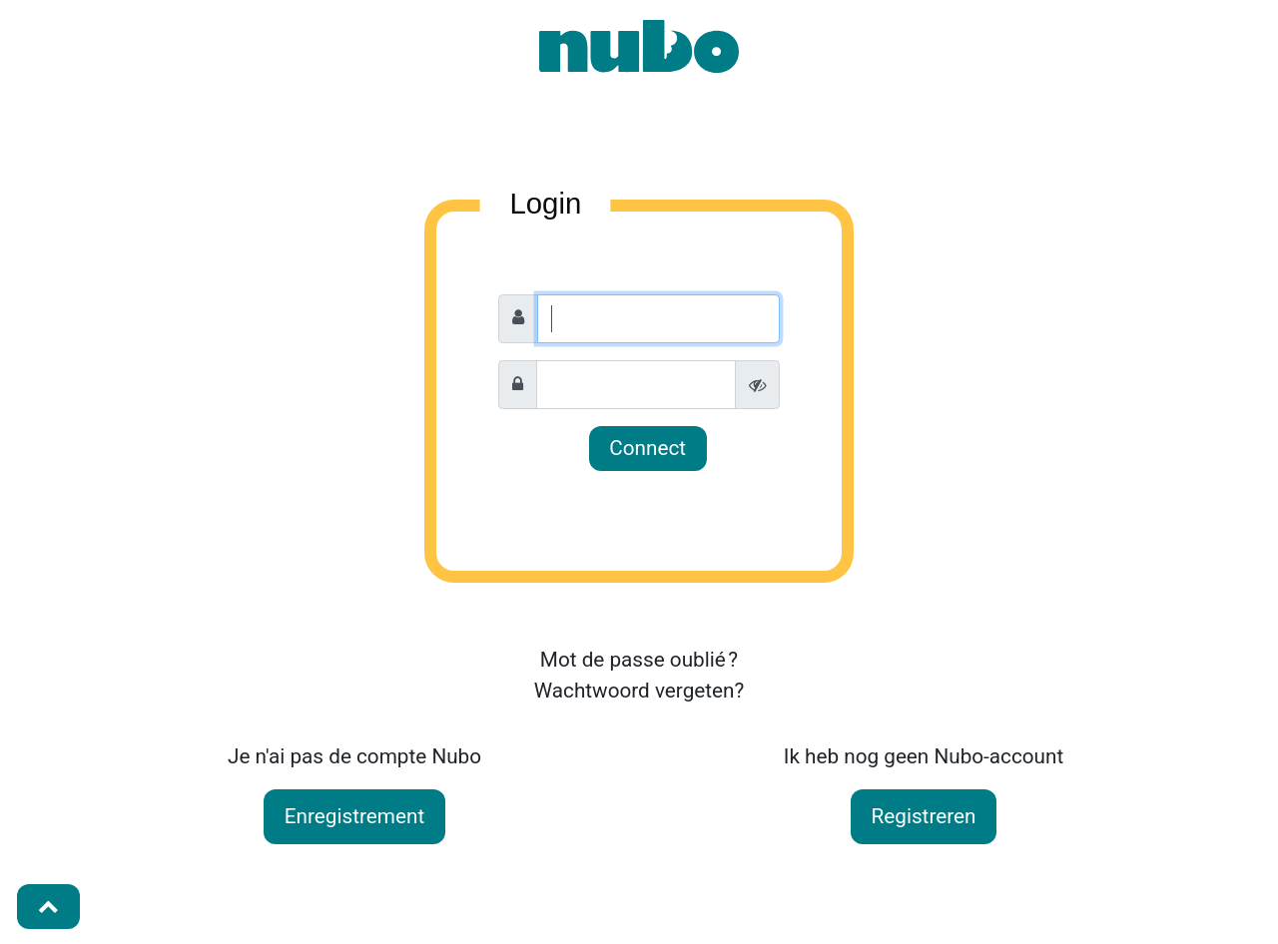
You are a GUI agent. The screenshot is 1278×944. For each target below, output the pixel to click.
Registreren (924, 816)
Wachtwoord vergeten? (639, 691)
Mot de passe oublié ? (639, 660)
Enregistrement (354, 816)
